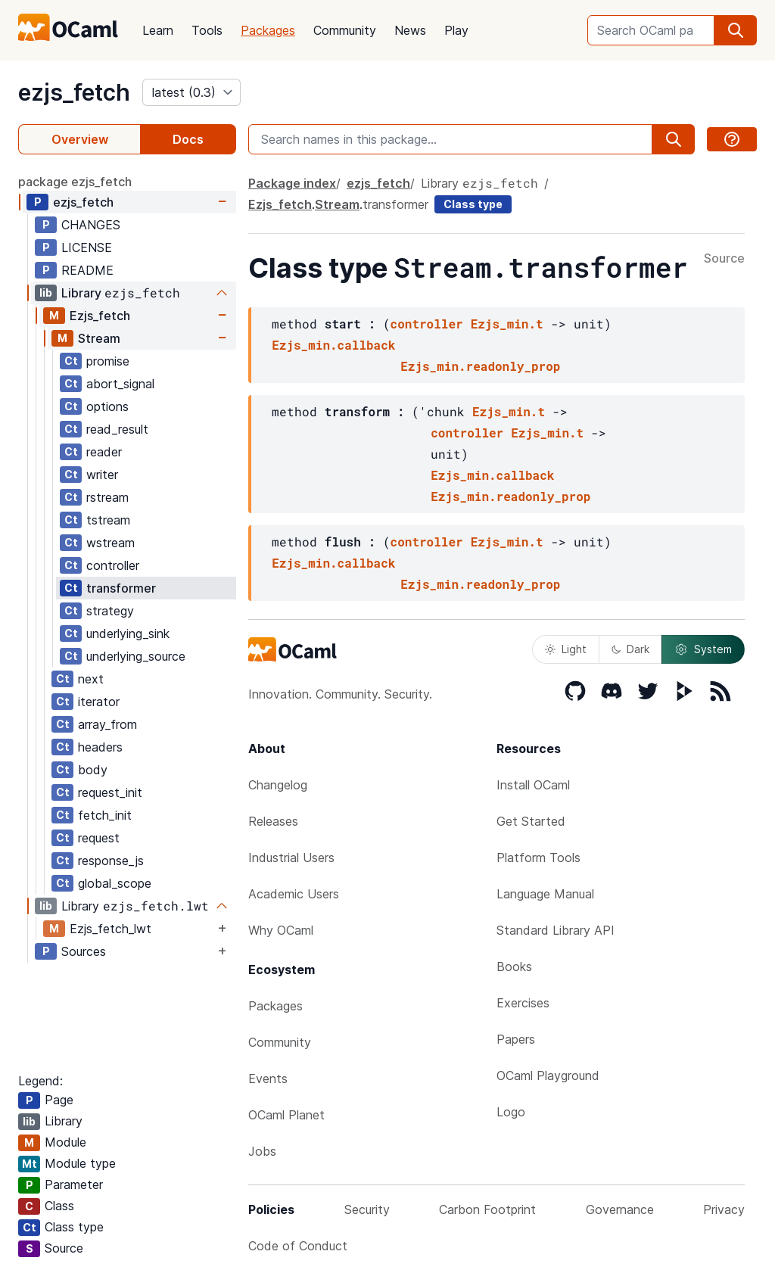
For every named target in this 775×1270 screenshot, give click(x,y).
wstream (110, 542)
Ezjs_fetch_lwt (110, 928)
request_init (110, 792)
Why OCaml (280, 930)
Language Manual (545, 893)
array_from (107, 724)
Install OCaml (533, 784)
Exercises (522, 1002)
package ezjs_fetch (75, 181)
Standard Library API (555, 930)
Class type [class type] (473, 204)
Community (344, 30)
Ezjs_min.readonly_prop (480, 366)
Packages (268, 30)
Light (566, 649)
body (92, 769)
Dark (630, 649)
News (410, 30)
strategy (110, 610)
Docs (188, 139)
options (107, 406)
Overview (79, 139)
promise (107, 361)
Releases (273, 821)
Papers (515, 1039)
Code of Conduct (297, 1245)
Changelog (277, 784)
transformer (121, 588)
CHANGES (90, 224)
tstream (108, 520)
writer (102, 474)
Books (514, 966)
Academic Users (293, 893)
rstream (107, 497)
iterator (99, 701)
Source (724, 259)
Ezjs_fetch (100, 315)
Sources (83, 951)
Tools (207, 30)
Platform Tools (538, 857)
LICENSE (86, 247)
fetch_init (105, 815)
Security (367, 1209)
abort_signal (120, 383)
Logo (510, 1111)
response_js (111, 860)
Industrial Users (291, 857)
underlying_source (135, 656)
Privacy (724, 1209)
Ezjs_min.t (507, 324)
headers (100, 747)
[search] (735, 30)
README (87, 270)
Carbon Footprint (487, 1209)
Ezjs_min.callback (333, 345)
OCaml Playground (547, 1075)
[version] (191, 92)
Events (268, 1078)
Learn (157, 30)
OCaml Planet (286, 1114)
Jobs (262, 1151)
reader (104, 451)
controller (112, 565)
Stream (99, 338)
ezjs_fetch (74, 92)
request (99, 837)
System (703, 649)
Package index (292, 183)
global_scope (114, 883)
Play (456, 30)
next (91, 678)
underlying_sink (128, 633)
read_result (117, 429)
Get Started (530, 821)
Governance (620, 1209)
